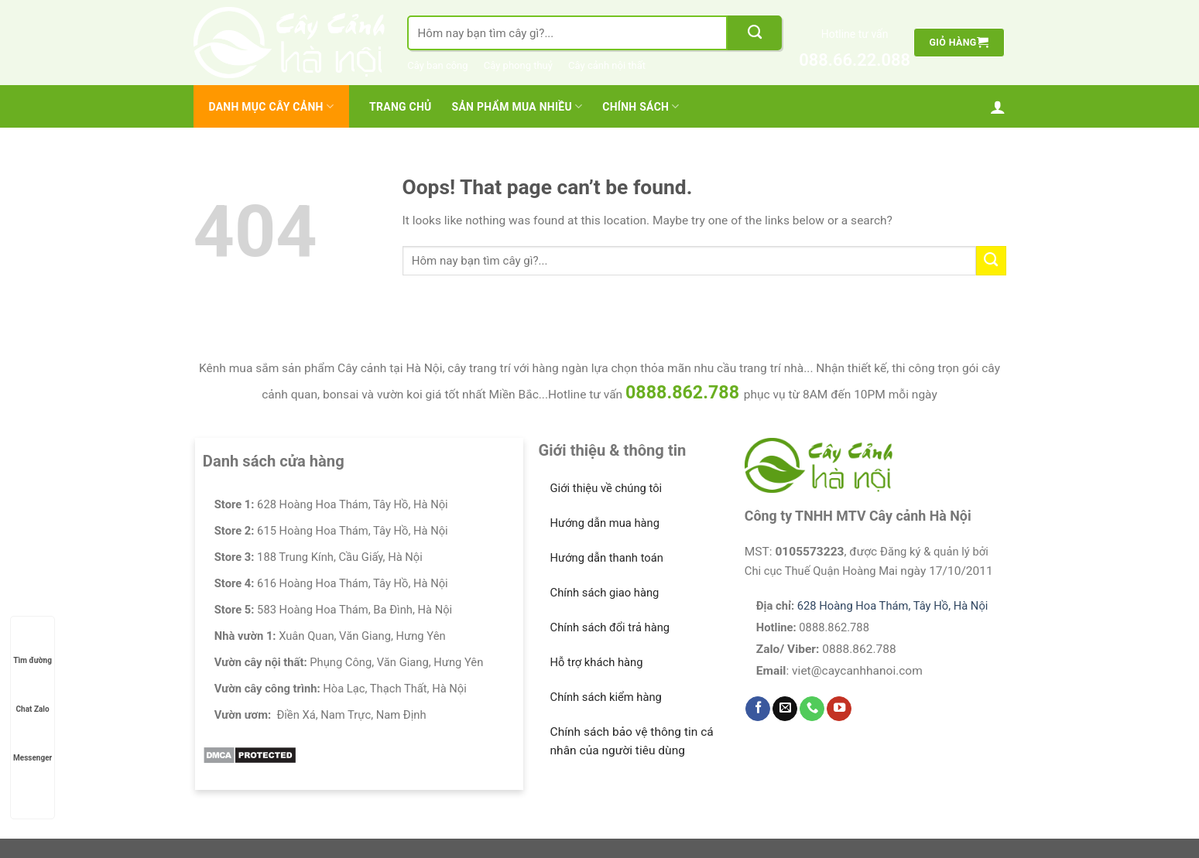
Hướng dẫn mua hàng (605, 523)
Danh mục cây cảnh (271, 106)
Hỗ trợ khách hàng (596, 662)
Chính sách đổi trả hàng (610, 627)
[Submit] (755, 32)
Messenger (32, 743)
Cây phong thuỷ (518, 65)
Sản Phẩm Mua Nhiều (517, 106)
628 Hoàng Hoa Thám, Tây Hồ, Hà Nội (892, 606)
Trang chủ (400, 107)
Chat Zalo (33, 694)
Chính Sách (640, 106)
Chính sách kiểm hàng (606, 697)
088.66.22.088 (854, 60)
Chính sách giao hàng (604, 593)
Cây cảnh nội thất (607, 65)
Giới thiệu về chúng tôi (606, 488)
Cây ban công (437, 65)
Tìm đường (32, 646)
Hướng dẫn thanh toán (606, 558)
